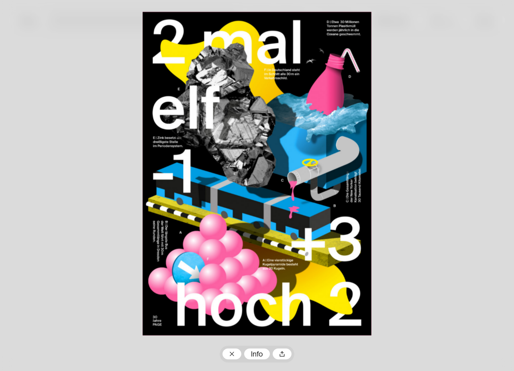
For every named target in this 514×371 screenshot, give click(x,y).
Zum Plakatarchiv (231, 353)
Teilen (282, 353)
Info (257, 355)
